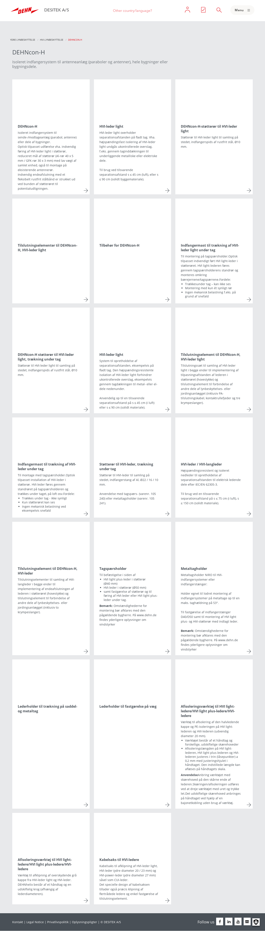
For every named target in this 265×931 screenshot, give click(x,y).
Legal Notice (35, 922)
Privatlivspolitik (58, 922)
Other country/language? (132, 10)
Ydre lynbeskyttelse (22, 39)
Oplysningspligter (84, 922)
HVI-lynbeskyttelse (51, 39)
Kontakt (17, 922)
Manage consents (256, 922)
